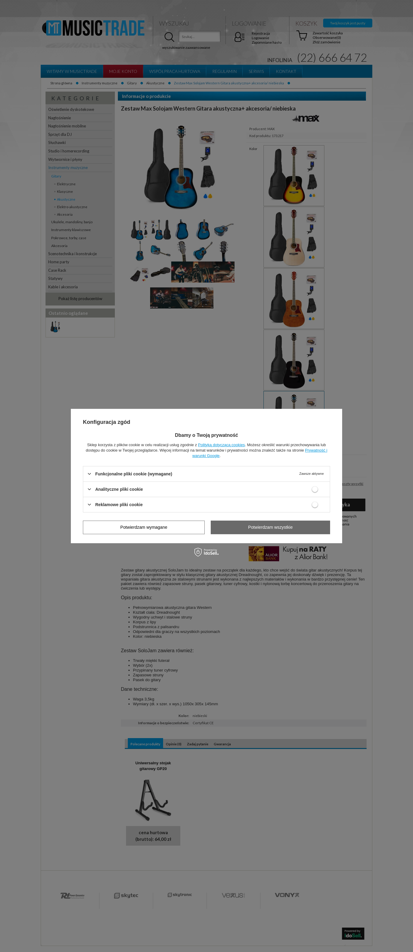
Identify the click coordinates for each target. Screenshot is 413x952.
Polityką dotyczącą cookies (221, 445)
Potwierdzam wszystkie (270, 527)
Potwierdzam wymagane (143, 527)
